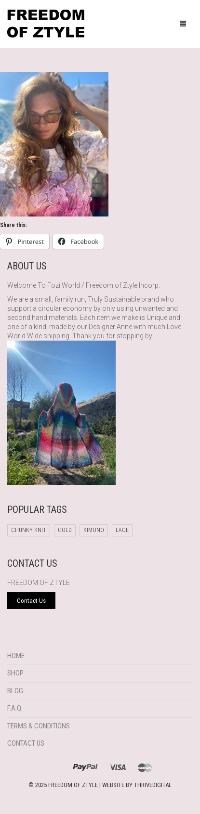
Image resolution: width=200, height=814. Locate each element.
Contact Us (25, 743)
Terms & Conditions (38, 726)
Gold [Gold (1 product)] (65, 530)
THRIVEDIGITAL (153, 785)
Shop (15, 673)
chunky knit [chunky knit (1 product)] (28, 530)
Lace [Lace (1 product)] (122, 530)
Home (16, 655)
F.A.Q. (15, 708)
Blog (15, 691)
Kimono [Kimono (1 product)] (93, 530)
